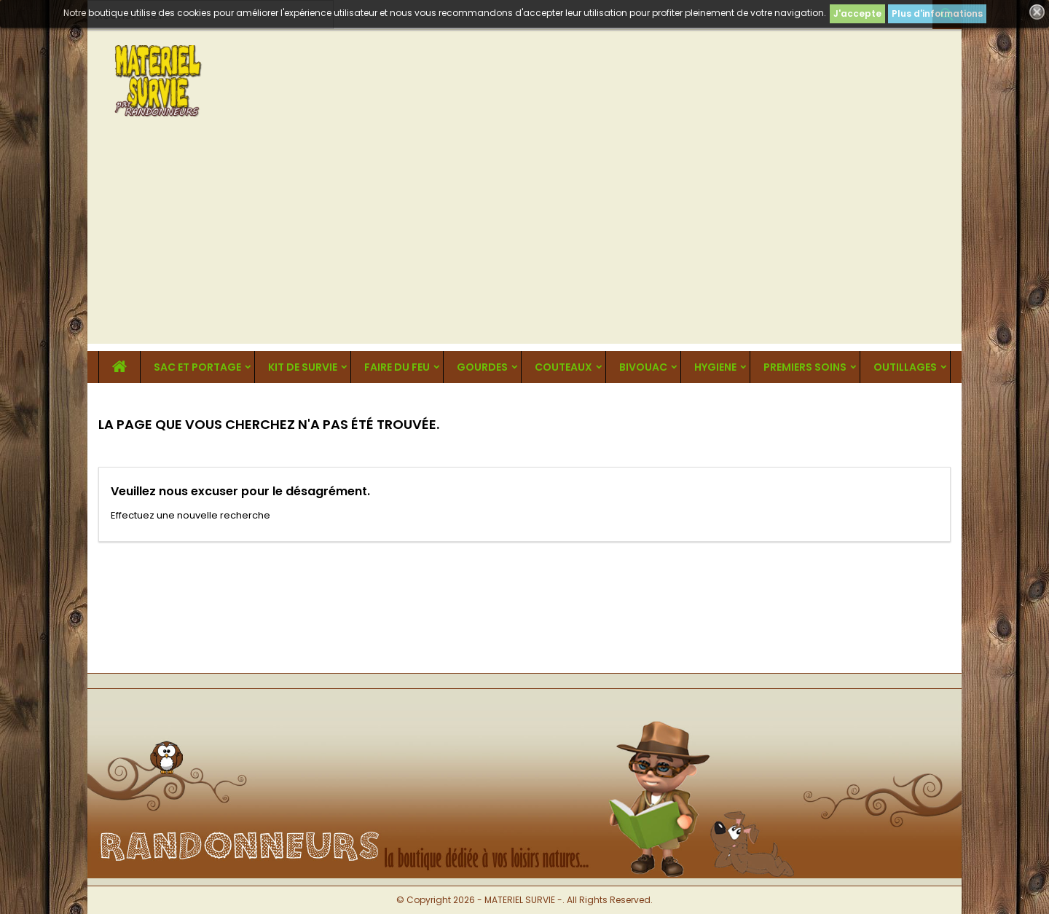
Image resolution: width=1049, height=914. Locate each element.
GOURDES (482, 367)
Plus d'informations (937, 13)
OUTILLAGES (905, 367)
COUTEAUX (563, 367)
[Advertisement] (524, 242)
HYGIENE (715, 367)
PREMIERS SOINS (804, 367)
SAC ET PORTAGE (197, 367)
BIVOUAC (643, 367)
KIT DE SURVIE (302, 367)
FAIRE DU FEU (397, 367)
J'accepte (857, 13)
